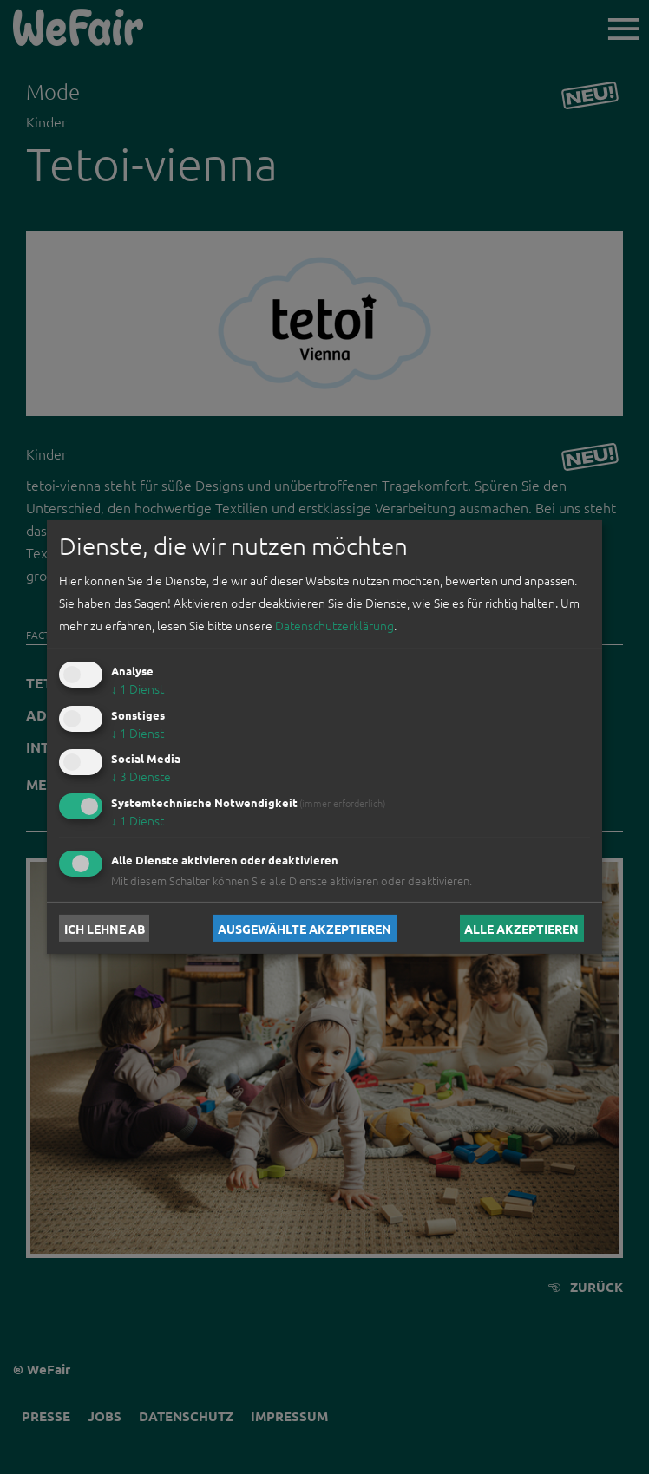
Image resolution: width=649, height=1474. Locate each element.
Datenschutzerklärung (334, 625)
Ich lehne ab (104, 928)
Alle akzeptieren (521, 928)
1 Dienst (137, 688)
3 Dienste (141, 776)
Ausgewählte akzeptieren (304, 928)
